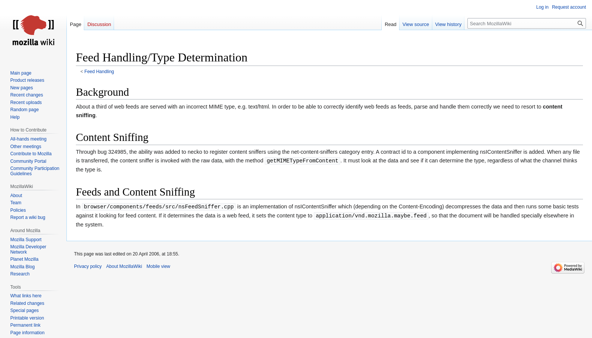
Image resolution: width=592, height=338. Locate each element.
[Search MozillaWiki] (526, 23)
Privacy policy (88, 266)
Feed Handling (99, 71)
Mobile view (158, 266)
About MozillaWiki (124, 266)
